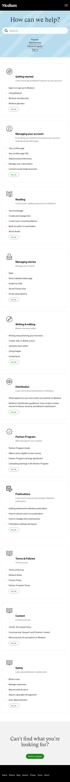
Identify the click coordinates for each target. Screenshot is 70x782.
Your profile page (16, 148)
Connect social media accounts (23, 169)
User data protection (18, 699)
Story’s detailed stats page (20, 278)
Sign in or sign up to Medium (21, 87)
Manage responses (17, 684)
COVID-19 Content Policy (20, 627)
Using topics (14, 356)
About (46, 775)
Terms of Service (16, 569)
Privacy (33, 775)
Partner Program (35, 46)
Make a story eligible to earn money (25, 453)
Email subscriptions (18, 293)
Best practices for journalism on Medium (27, 637)
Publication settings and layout (23, 524)
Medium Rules (15, 575)
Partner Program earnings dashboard (26, 458)
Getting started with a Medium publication (28, 508)
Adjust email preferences (20, 158)
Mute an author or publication (22, 226)
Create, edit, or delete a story (22, 340)
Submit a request (35, 756)
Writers (12, 775)
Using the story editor (18, 346)
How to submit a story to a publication (26, 513)
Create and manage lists (20, 215)
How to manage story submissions (24, 518)
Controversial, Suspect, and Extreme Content (29, 632)
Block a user (14, 679)
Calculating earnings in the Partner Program (28, 463)
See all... (14, 109)
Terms (40, 775)
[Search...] (35, 30)
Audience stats (15, 283)
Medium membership (19, 98)
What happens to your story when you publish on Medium (35, 398)
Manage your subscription (21, 163)
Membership (35, 42)
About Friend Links (17, 288)
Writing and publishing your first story (26, 335)
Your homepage (16, 210)
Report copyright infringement (23, 694)
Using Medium (15, 93)
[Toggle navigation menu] (66, 5)
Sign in (35, 49)
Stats (11, 273)
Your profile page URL (19, 153)
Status (4, 775)
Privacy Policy (15, 580)
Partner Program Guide (19, 448)
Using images (15, 351)
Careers (25, 775)
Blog (18, 775)
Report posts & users (18, 689)
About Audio (14, 231)
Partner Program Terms (19, 585)
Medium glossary (16, 103)
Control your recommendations (23, 221)
